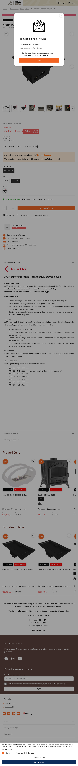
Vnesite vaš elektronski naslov (29, 44)
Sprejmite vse (39, 762)
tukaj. (46, 55)
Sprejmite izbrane (39, 757)
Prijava (39, 60)
